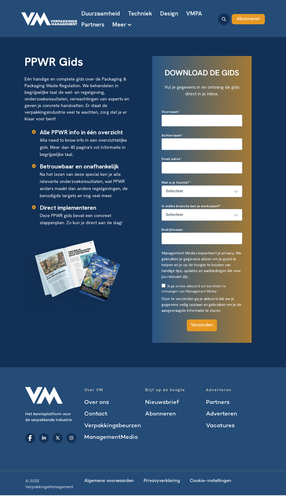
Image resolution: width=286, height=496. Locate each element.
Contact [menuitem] (96, 414)
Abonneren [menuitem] (160, 414)
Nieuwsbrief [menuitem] (162, 403)
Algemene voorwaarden (109, 481)
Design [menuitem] (169, 13)
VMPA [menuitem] (194, 13)
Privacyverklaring (162, 481)
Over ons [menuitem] (96, 403)
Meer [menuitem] (119, 24)
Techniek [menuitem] (140, 13)
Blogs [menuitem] (92, 450)
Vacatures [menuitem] (220, 426)
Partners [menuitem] (92, 24)
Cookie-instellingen (210, 481)
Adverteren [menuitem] (222, 414)
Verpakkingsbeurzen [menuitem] (113, 426)
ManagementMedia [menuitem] (111, 438)
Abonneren (248, 19)
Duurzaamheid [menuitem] (100, 13)
